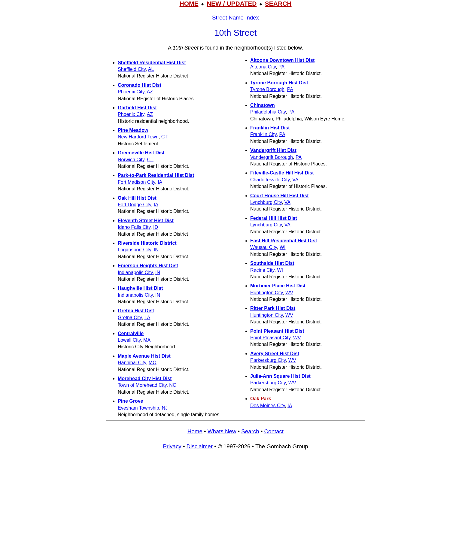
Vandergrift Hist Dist (273, 150)
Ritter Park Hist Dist (272, 308)
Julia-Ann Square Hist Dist (280, 376)
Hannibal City (132, 362)
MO (152, 362)
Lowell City (129, 340)
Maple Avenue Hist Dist (144, 356)
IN (156, 249)
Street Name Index (235, 17)
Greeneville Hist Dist (141, 152)
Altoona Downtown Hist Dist (282, 60)
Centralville (131, 333)
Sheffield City (132, 69)
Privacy (172, 446)
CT (164, 136)
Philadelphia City (268, 111)
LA (147, 317)
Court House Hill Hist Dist (279, 195)
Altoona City (263, 66)
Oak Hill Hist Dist (137, 198)
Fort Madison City (136, 182)
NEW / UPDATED (232, 3)
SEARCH (278, 3)
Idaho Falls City (134, 227)
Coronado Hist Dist (139, 85)
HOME (188, 3)
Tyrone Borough (267, 89)
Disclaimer (200, 446)
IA (160, 182)
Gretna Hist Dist (136, 310)
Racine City (262, 270)
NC (172, 385)
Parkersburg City (268, 360)
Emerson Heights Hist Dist (148, 265)
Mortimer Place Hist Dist (277, 285)
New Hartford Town (138, 136)
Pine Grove (130, 401)
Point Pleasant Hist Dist (277, 331)
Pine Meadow (133, 130)
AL (151, 69)
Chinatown (262, 105)
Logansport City (134, 249)
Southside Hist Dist (272, 263)
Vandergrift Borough (271, 157)
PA (281, 66)
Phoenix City (131, 91)
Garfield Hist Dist (137, 107)
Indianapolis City (135, 272)
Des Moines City (267, 405)
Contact (274, 431)
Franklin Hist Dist (270, 127)
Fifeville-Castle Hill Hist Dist (282, 172)
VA (295, 179)
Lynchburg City (266, 202)
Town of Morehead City (142, 385)
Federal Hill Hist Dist (273, 218)
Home (194, 431)
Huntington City (266, 292)
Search (250, 431)
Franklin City (263, 134)
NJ (165, 407)
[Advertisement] (235, 499)
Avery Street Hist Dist (274, 353)
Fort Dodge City (134, 204)
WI (283, 247)
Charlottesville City (270, 179)
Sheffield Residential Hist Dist (152, 62)
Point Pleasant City (270, 337)
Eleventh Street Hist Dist (146, 220)
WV (289, 292)
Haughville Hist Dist (140, 288)
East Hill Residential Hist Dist (283, 240)
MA (146, 340)
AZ (150, 91)
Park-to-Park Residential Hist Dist (156, 175)
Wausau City (263, 247)
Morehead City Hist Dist (145, 378)
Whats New (222, 431)
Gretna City (130, 317)
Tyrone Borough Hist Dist (279, 82)
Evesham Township (138, 407)
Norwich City (131, 159)
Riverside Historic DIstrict (147, 243)
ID (155, 227)
